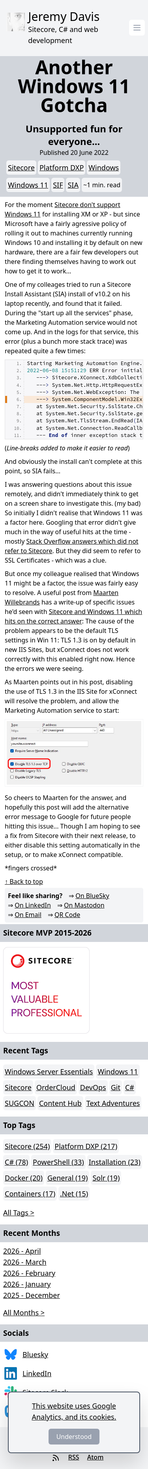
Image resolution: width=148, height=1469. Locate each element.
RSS (73, 1457)
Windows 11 (28, 185)
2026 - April (22, 1251)
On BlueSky (92, 895)
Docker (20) (24, 1178)
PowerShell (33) (58, 1162)
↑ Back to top (24, 881)
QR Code (67, 914)
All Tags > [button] (18, 1212)
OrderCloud (55, 1087)
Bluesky (35, 1354)
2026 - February (29, 1273)
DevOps (93, 1087)
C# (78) (16, 1162)
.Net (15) (74, 1193)
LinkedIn (36, 1373)
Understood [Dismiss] (74, 1436)
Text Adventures (113, 1103)
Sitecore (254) (27, 1146)
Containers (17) (30, 1193)
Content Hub (60, 1103)
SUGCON (19, 1103)
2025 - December (31, 1295)
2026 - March (25, 1262)
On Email (28, 914)
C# (129, 1087)
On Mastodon (84, 905)
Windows (103, 167)
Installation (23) (115, 1162)
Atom (95, 1457)
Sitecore (21, 167)
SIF (58, 185)
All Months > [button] (24, 1312)
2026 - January (27, 1284)
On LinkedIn (33, 905)
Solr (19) (106, 1178)
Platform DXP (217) (85, 1146)
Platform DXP (61, 167)
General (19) (67, 1178)
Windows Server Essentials (49, 1071)
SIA (73, 185)
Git (115, 1087)
